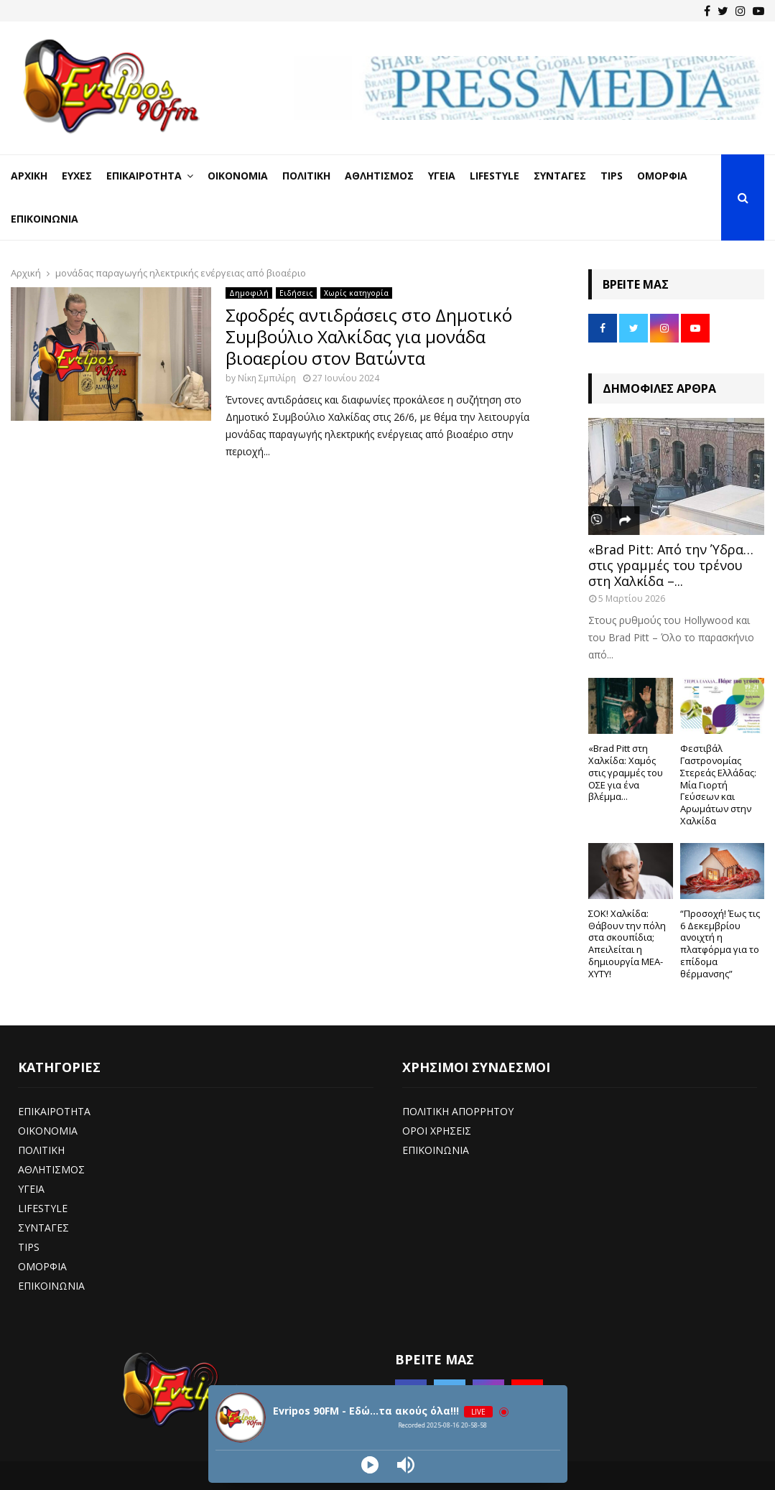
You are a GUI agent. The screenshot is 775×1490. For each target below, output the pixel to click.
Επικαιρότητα (144, 175)
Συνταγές (560, 175)
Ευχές (77, 175)
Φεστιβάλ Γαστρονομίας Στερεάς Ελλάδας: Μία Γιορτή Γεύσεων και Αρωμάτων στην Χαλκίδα (718, 784)
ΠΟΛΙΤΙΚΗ (41, 1150)
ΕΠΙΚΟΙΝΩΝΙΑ (51, 1286)
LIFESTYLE (43, 1208)
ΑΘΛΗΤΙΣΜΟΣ (51, 1169)
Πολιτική (306, 175)
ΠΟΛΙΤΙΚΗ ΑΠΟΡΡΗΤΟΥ (458, 1111)
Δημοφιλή (249, 293)
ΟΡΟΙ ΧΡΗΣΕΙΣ (436, 1130)
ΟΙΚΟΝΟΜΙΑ (48, 1130)
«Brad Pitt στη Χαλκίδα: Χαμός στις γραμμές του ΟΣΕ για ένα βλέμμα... (625, 772)
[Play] (370, 1465)
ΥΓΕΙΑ (31, 1189)
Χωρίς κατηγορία (356, 293)
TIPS (29, 1247)
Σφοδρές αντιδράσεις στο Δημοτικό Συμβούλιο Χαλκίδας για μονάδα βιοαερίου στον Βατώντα (369, 336)
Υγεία (441, 175)
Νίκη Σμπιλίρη (267, 378)
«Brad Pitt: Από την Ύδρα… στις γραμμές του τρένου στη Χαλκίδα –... (670, 565)
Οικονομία (238, 175)
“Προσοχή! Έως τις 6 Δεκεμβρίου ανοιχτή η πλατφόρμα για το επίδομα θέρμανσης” (720, 943)
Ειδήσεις (296, 293)
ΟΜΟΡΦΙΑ (42, 1266)
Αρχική (29, 175)
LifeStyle (494, 175)
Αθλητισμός (379, 175)
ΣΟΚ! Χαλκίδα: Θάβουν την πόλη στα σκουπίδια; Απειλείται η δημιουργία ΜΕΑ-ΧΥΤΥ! (627, 943)
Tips (611, 175)
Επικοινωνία (44, 218)
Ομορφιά (662, 175)
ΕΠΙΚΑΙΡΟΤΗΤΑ (54, 1111)
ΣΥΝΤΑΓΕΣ (43, 1227)
